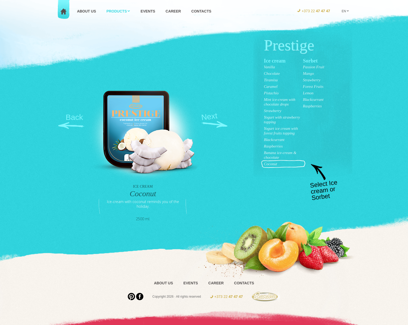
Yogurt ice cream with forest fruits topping (281, 130)
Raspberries (273, 146)
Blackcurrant (274, 140)
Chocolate (272, 73)
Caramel (271, 86)
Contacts (244, 283)
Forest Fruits (313, 86)
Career (216, 283)
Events (190, 283)
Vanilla (269, 67)
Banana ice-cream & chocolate (280, 155)
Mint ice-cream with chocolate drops (279, 101)
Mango (308, 73)
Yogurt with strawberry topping (282, 119)
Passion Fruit (313, 67)
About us (163, 283)
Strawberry (273, 111)
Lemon (308, 93)
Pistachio (271, 93)
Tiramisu (271, 80)
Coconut (270, 164)
